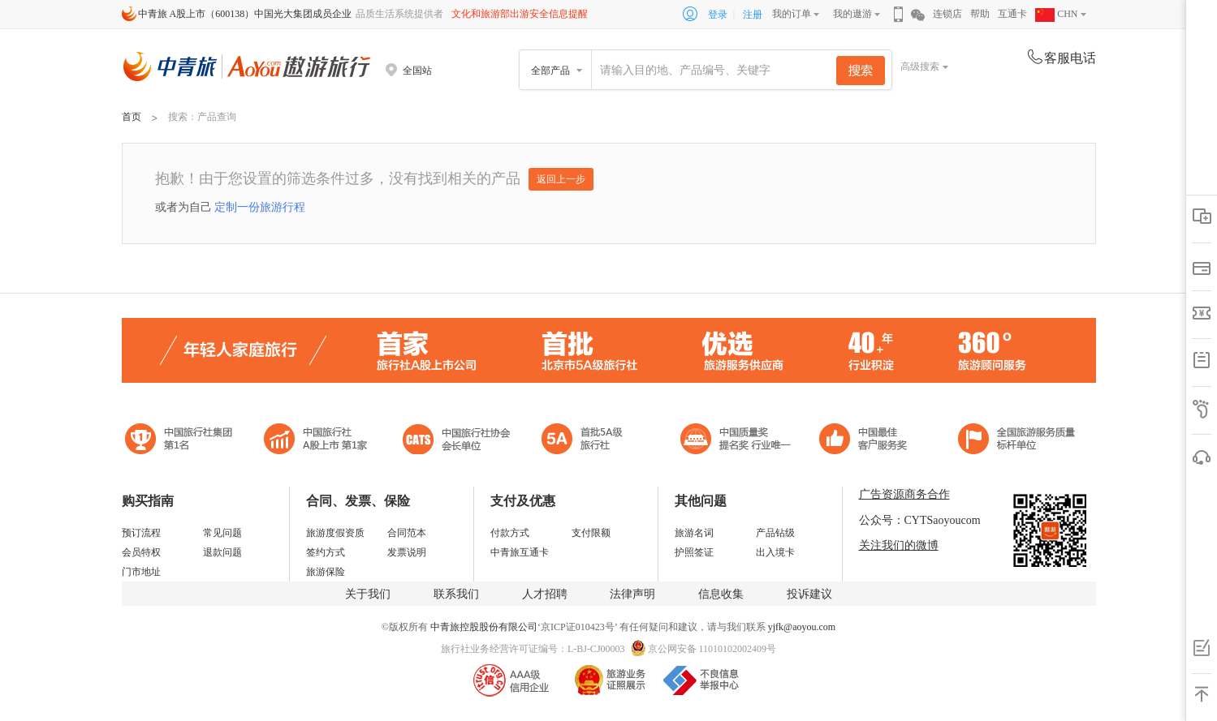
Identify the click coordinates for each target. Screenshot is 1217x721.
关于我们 (368, 594)
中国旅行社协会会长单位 (456, 440)
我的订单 (791, 13)
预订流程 (141, 533)
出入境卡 (775, 552)
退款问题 (222, 552)
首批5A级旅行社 (316, 440)
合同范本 (406, 533)
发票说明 (406, 552)
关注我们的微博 (899, 545)
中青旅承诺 (1017, 440)
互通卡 (1012, 13)
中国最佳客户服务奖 (736, 440)
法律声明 (632, 594)
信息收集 (721, 594)
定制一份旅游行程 (259, 206)
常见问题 (222, 533)
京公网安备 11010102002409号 (712, 648)
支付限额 (591, 533)
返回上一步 (561, 179)
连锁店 (947, 13)
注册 (752, 14)
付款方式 (509, 533)
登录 (717, 14)
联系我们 (456, 594)
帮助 (980, 13)
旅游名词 (694, 533)
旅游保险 (325, 571)
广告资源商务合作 (904, 494)
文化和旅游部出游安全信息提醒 (519, 13)
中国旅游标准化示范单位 (867, 440)
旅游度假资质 (335, 533)
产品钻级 (775, 533)
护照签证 (694, 552)
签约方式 (325, 552)
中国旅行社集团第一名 (181, 440)
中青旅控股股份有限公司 (483, 627)
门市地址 (141, 571)
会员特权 (141, 552)
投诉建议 (809, 594)
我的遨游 (852, 13)
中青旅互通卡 (519, 552)
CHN (1056, 13)
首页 (131, 116)
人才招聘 (545, 594)
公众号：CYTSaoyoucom (920, 520)
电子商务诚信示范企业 (589, 440)
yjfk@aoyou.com (801, 627)
